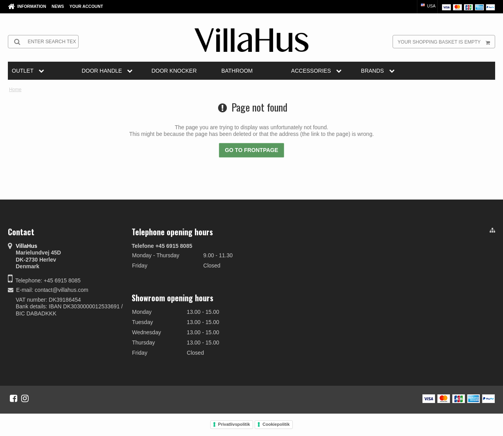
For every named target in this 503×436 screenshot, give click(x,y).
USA (428, 6)
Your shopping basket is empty (446, 41)
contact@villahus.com (61, 290)
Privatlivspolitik (234, 424)
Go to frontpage (251, 150)
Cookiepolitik (276, 424)
